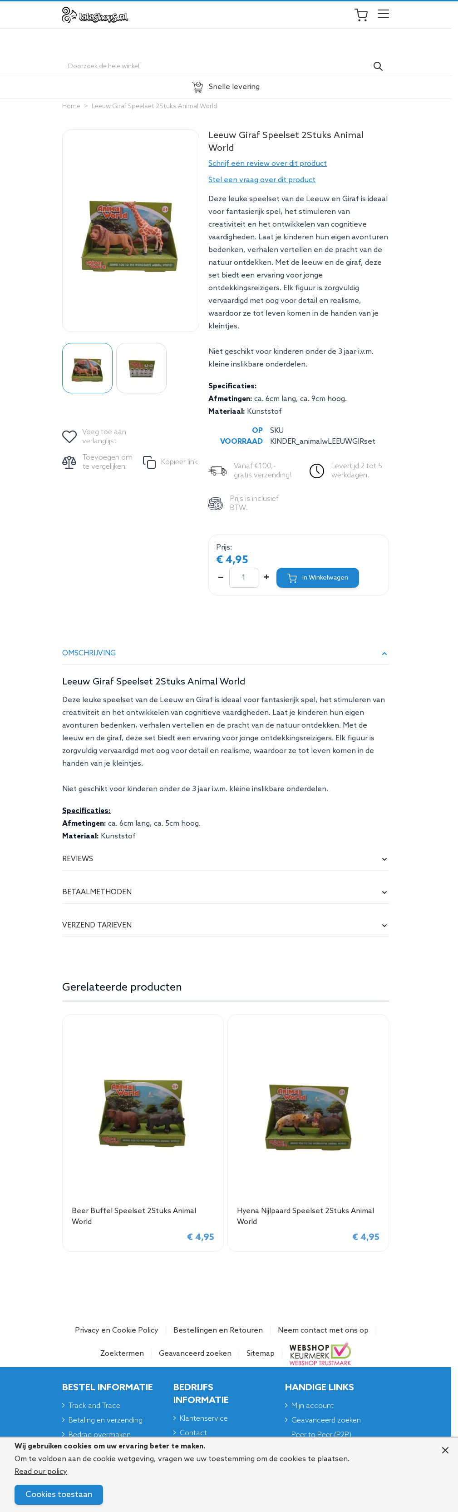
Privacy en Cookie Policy (116, 1330)
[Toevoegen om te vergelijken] (98, 462)
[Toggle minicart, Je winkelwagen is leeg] (365, 15)
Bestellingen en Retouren (218, 1330)
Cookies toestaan (58, 1495)
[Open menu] (383, 15)
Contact (193, 1433)
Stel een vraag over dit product (261, 180)
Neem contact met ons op (323, 1330)
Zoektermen (122, 1353)
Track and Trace (94, 1406)
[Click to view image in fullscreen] (131, 231)
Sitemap (260, 1353)
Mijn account (312, 1406)
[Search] (378, 66)
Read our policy (41, 1471)
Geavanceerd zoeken (195, 1353)
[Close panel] (445, 1450)
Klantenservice (204, 1418)
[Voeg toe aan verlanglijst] (95, 437)
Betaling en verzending (106, 1420)
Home (71, 106)
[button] (298, 164)
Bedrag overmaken (100, 1435)
